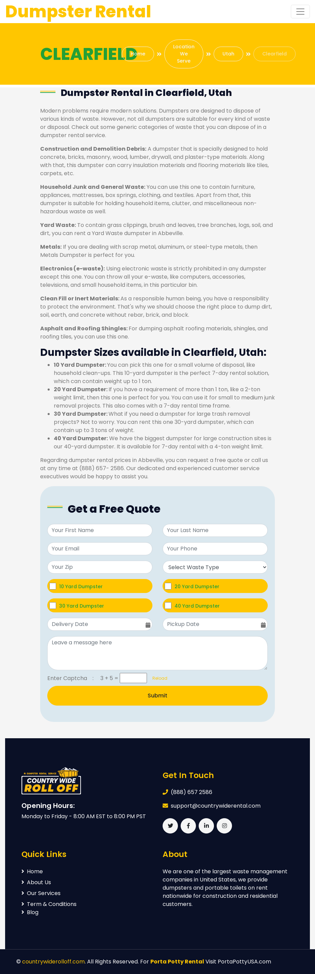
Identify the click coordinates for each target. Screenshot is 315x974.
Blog (29, 912)
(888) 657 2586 (191, 792)
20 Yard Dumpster (197, 586)
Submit (157, 695)
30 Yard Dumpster (81, 605)
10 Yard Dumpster (81, 586)
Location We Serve (184, 53)
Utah (228, 53)
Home (138, 53)
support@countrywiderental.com (216, 806)
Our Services (41, 893)
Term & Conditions (49, 904)
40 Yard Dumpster (197, 605)
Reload (157, 678)
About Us (36, 882)
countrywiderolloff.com (53, 961)
